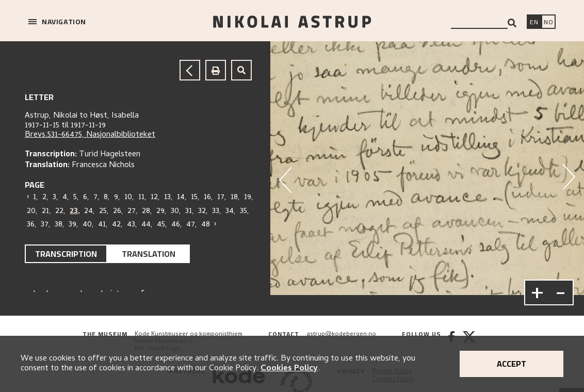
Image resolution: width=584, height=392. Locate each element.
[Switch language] (534, 22)
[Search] (512, 23)
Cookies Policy (289, 368)
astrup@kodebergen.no (341, 334)
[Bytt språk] (548, 22)
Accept (511, 363)
